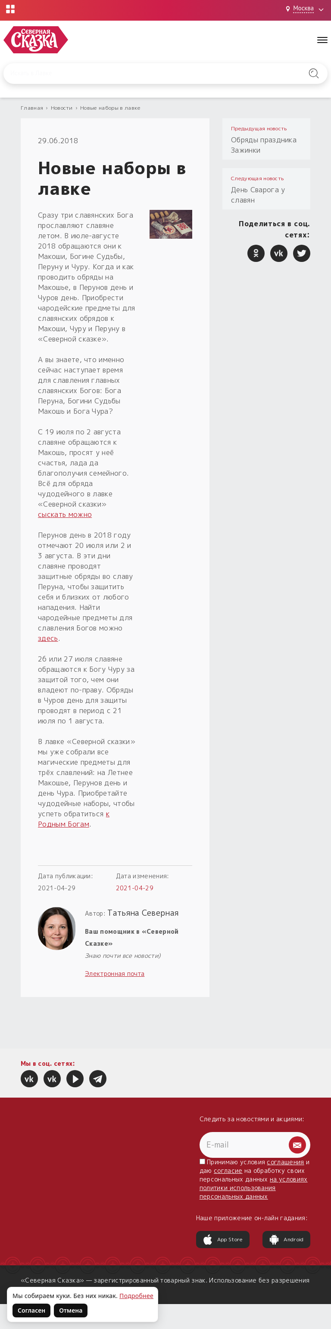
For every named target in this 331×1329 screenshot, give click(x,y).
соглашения (285, 1162)
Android (286, 1239)
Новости (62, 107)
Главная (32, 107)
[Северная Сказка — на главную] (35, 39)
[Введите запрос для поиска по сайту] (142, 73)
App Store (223, 1239)
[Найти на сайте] (314, 74)
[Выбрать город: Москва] (305, 9)
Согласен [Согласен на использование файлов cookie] (31, 1310)
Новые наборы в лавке (110, 107)
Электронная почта (114, 973)
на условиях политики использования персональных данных (254, 1187)
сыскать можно (65, 514)
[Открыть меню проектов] (10, 9)
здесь (48, 638)
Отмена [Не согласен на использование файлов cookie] (70, 1310)
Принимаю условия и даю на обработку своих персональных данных (255, 1179)
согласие (228, 1170)
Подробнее (136, 1296)
